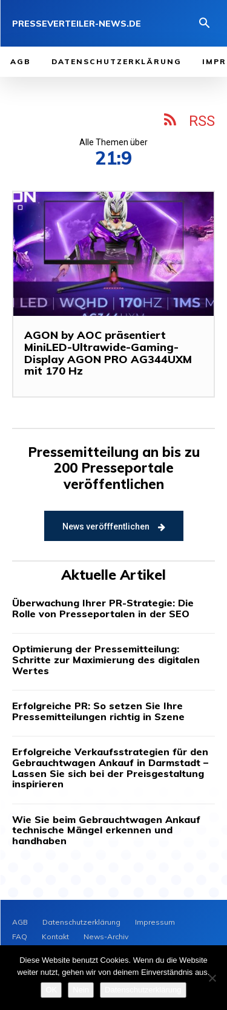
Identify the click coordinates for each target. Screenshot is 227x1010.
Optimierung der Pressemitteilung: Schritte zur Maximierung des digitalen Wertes (106, 659)
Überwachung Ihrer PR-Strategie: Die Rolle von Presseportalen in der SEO (103, 608)
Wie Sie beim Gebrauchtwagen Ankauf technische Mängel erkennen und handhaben (106, 830)
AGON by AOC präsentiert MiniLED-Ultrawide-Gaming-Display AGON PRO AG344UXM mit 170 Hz (108, 353)
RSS (202, 121)
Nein (81, 989)
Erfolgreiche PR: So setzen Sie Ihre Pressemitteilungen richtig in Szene (98, 711)
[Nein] (212, 978)
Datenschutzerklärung (143, 989)
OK (51, 989)
